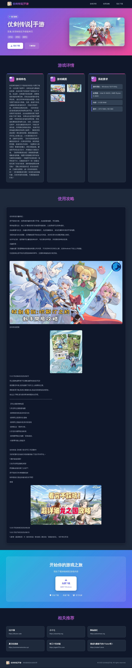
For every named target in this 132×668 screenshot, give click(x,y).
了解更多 (32, 46)
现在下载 (119, 4)
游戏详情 (93, 4)
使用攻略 (106, 4)
